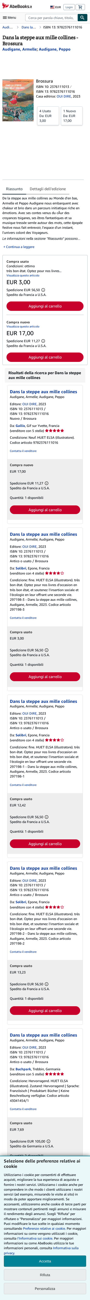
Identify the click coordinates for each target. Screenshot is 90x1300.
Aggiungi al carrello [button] (45, 306)
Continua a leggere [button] (20, 247)
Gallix (20, 426)
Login (69, 7)
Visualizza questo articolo (22, 275)
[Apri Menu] (10, 17)
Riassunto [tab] (14, 188)
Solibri (21, 568)
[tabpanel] (43, 222)
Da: (48, 116)
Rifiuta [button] (45, 1275)
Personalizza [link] (45, 1288)
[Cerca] (82, 17)
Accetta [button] (45, 1261)
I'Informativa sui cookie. (35, 1238)
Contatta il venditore (23, 451)
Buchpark (23, 1069)
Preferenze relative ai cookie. (44, 1228)
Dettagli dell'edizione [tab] (48, 188)
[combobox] (51, 17)
